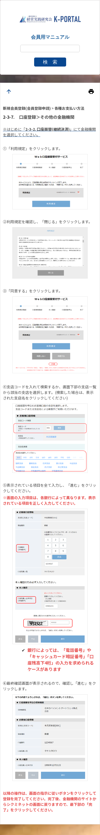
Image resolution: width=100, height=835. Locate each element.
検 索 (50, 62)
